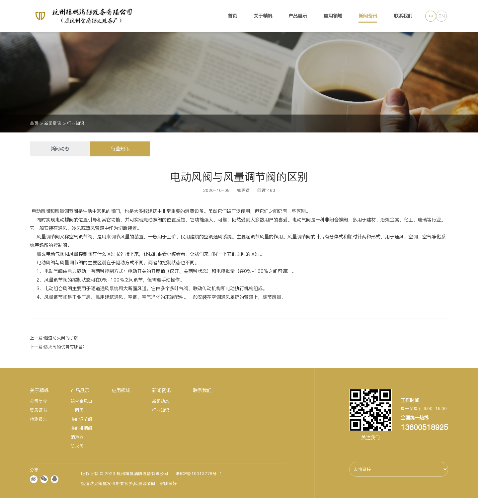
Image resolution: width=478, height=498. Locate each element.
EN (441, 16)
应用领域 (333, 16)
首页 (232, 16)
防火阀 (77, 446)
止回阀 (77, 410)
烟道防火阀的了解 (61, 337)
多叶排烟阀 (81, 428)
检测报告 (38, 419)
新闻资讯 (367, 16)
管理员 (243, 190)
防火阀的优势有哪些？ (65, 346)
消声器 (77, 437)
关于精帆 (263, 16)
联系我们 (403, 16)
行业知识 (75, 123)
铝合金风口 (81, 401)
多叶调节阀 (81, 419)
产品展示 (297, 16)
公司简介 (38, 401)
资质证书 (38, 410)
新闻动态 (59, 149)
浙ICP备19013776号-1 (199, 473)
